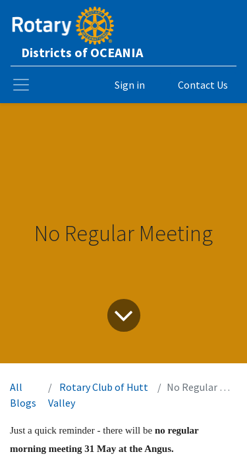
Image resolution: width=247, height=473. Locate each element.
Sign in (130, 84)
